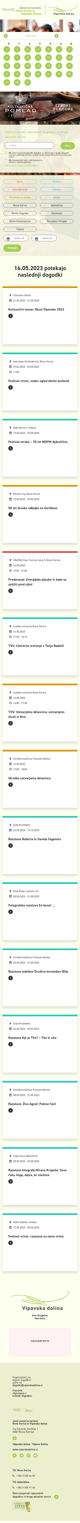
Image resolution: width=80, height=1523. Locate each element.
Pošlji (68, 146)
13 (59, 57)
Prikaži (12, 248)
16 (17, 66)
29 (7, 82)
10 (27, 57)
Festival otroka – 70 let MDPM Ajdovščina (38, 442)
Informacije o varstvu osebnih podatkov (21, 165)
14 (69, 57)
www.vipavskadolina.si (25, 1449)
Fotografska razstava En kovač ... (31, 905)
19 (48, 66)
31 (27, 82)
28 (69, 74)
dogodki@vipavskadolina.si (27, 1385)
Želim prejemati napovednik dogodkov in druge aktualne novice (35, 1495)
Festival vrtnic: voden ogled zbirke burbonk (38, 381)
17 (27, 66)
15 (7, 66)
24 (27, 74)
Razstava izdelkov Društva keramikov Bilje (38, 971)
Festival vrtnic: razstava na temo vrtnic (36, 1236)
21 (69, 66)
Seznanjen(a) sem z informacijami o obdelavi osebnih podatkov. (25, 161)
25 (38, 74)
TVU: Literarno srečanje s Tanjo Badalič (36, 646)
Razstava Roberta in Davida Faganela (34, 839)
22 (7, 74)
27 (59, 74)
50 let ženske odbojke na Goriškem (33, 508)
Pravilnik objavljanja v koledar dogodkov (22, 1393)
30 (17, 82)
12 (48, 57)
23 (17, 74)
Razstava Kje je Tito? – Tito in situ (32, 1038)
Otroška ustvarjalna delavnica (29, 778)
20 (59, 66)
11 (38, 57)
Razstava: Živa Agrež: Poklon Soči (32, 1104)
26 (48, 74)
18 (38, 66)
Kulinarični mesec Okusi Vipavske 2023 (36, 309)
